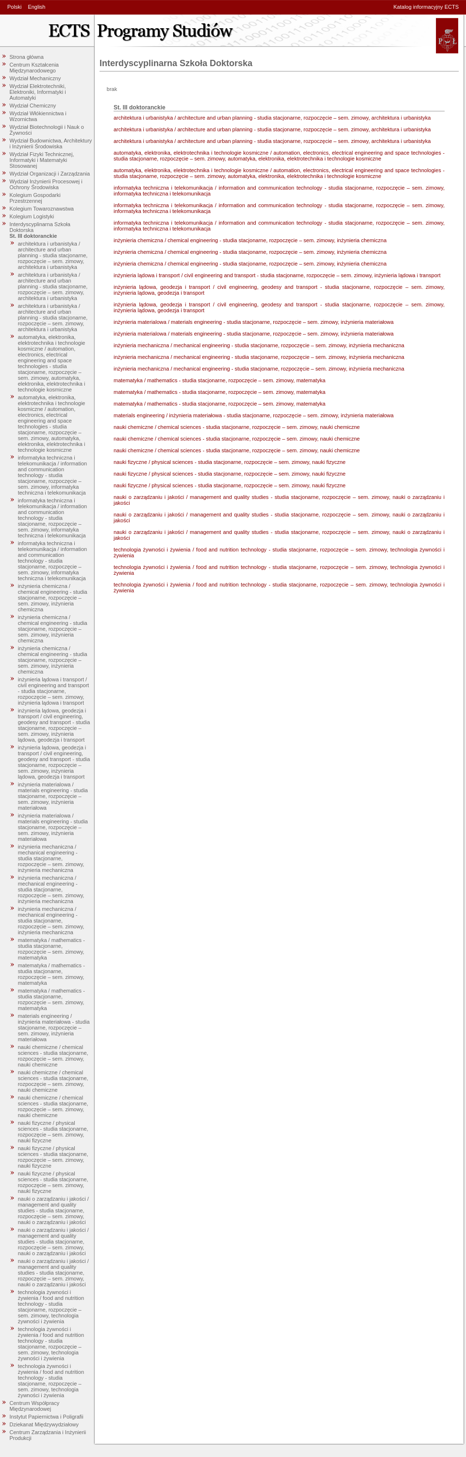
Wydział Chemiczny (33, 105)
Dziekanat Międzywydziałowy (44, 1424)
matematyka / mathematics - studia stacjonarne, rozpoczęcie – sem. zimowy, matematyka (51, 948)
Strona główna (27, 57)
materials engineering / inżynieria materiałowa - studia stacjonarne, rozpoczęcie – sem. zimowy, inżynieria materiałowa (54, 1027)
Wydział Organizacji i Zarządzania (50, 174)
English (36, 7)
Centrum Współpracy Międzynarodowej (35, 1406)
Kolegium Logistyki (32, 216)
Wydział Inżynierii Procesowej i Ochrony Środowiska (46, 184)
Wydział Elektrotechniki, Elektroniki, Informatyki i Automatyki (38, 92)
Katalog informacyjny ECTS (426, 7)
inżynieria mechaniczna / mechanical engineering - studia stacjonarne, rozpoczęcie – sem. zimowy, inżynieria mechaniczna (51, 858)
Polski (14, 7)
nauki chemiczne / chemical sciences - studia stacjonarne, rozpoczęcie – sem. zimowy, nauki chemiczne (53, 1055)
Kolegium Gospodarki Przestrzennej (35, 198)
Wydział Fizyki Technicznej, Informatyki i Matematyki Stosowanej (42, 160)
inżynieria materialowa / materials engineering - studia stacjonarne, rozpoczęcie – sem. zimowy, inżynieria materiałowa (53, 796)
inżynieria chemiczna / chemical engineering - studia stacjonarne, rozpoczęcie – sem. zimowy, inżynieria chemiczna (52, 597)
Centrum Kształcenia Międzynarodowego (34, 67)
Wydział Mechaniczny (35, 78)
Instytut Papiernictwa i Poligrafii (46, 1417)
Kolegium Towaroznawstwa (42, 209)
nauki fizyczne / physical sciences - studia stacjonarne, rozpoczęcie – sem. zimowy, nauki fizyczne (53, 1131)
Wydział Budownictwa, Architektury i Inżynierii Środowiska (51, 143)
